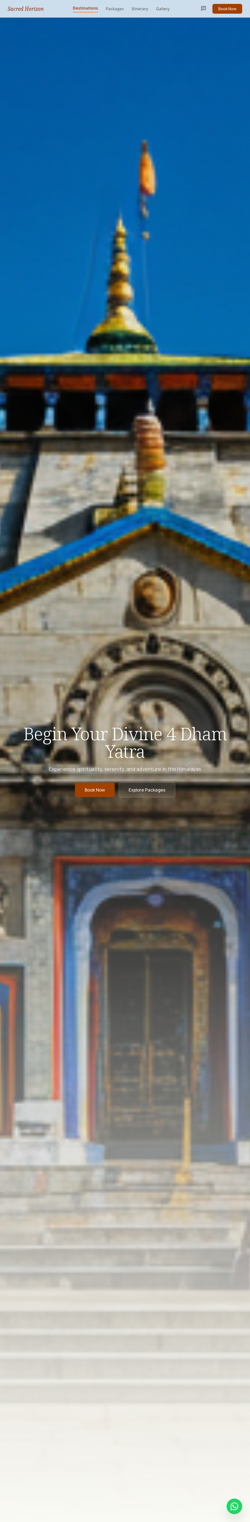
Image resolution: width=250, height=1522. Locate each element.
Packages (115, 8)
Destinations (85, 8)
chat (204, 8)
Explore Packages (147, 790)
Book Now (227, 8)
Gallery (162, 8)
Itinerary (140, 8)
